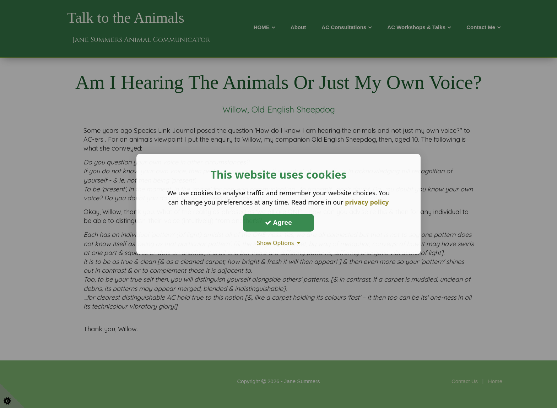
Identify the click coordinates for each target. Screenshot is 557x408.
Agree (278, 222)
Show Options (278, 243)
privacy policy (367, 202)
